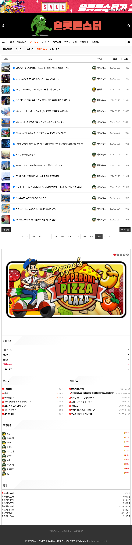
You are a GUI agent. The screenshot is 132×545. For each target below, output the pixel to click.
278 (84, 236)
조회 (126, 59)
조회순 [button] (125, 229)
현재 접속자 (9, 493)
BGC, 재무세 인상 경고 (24, 154)
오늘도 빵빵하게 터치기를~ (81, 414)
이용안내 (53, 531)
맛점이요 (73, 406)
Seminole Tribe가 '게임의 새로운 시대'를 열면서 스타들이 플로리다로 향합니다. (47, 187)
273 (48, 236)
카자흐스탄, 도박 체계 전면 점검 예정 (29, 198)
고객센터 (95, 42)
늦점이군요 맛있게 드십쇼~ (81, 402)
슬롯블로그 (54, 49)
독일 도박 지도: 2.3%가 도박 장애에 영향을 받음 (34, 209)
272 (40, 236)
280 (99, 236)
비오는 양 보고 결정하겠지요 (81, 397)
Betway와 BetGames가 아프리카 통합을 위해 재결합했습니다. (41, 68)
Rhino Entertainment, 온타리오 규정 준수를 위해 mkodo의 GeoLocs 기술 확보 (48, 144)
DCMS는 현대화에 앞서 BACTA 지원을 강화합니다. (36, 79)
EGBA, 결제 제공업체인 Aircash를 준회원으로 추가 (36, 176)
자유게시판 (8, 49)
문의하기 (65, 531)
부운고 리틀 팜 (9, 410)
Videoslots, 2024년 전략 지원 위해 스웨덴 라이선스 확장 (38, 122)
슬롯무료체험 (70, 42)
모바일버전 (78, 531)
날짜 (115, 59)
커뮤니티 (34, 42)
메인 (12, 42)
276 (69, 236)
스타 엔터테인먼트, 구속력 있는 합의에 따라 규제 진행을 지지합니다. (42, 100)
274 (55, 236)
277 (77, 236)
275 (62, 236)
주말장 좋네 (8, 414)
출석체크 (84, 42)
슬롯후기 (30, 49)
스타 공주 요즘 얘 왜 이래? (14, 406)
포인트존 (46, 42)
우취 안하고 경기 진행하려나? (82, 410)
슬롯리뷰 (57, 42)
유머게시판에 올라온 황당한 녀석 (16, 402)
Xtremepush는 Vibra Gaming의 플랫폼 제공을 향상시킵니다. (41, 111)
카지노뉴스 (42, 49)
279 (91, 236)
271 (33, 236)
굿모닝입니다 (8, 397)
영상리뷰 (19, 49)
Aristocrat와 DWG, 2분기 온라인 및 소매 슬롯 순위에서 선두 (40, 133)
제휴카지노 (22, 42)
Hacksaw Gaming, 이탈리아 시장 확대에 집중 (34, 220)
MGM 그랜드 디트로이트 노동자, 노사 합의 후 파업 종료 (37, 165)
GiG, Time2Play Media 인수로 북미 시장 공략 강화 (36, 89)
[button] (6, 229)
